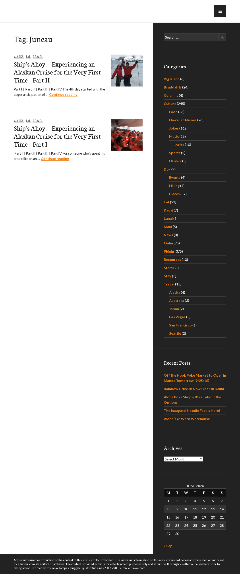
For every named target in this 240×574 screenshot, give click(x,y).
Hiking (174, 185)
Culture (170, 103)
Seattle (175, 333)
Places (174, 194)
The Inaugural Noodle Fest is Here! (192, 410)
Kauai (168, 210)
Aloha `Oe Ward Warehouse (187, 419)
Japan (174, 309)
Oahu (168, 243)
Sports (174, 153)
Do (166, 169)
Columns (171, 95)
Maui (168, 226)
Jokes (174, 128)
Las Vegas (177, 317)
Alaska (18, 56)
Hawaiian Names (183, 120)
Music (174, 136)
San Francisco (180, 325)
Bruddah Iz (173, 87)
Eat (28, 56)
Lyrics (179, 144)
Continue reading (63, 94)
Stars (168, 267)
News (168, 235)
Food (173, 112)
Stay (167, 276)
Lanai (168, 218)
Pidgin (169, 251)
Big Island (172, 79)
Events (174, 177)
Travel (37, 56)
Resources (172, 259)
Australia (176, 300)
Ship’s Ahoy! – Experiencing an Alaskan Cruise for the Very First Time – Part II (57, 71)
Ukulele (175, 161)
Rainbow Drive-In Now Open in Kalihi (194, 389)
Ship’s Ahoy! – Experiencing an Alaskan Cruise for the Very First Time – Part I (57, 135)
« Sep (168, 546)
